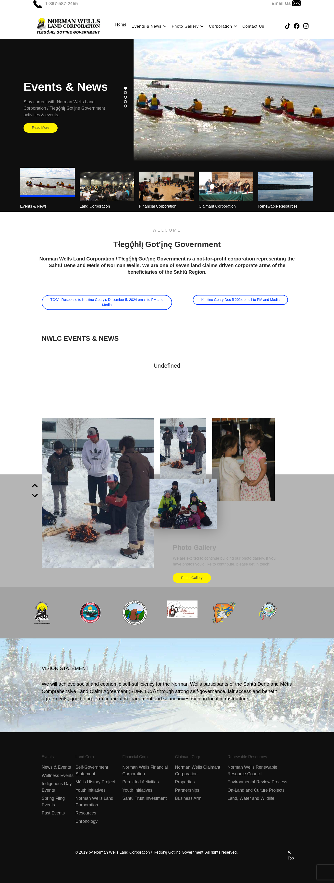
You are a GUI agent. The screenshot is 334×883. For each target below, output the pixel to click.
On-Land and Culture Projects (256, 790)
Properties (185, 781)
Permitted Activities (140, 781)
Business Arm (188, 798)
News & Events (56, 767)
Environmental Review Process (257, 781)
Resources (85, 813)
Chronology (86, 821)
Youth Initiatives (90, 790)
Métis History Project (95, 781)
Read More (40, 128)
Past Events (53, 813)
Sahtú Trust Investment (144, 798)
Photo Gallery (191, 578)
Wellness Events (58, 775)
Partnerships (187, 790)
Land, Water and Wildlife (251, 798)
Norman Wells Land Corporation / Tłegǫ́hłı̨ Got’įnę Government (148, 852)
